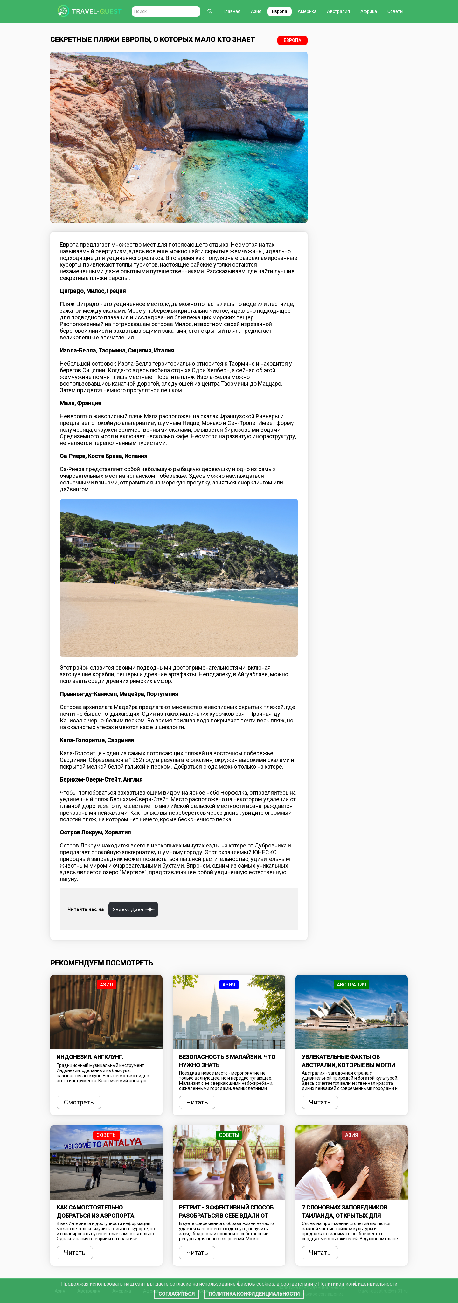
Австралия (338, 11)
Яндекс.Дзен (128, 909)
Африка (368, 11)
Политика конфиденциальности (254, 1294)
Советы (395, 11)
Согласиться (176, 1294)
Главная (232, 11)
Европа (279, 11)
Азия (256, 11)
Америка (307, 11)
